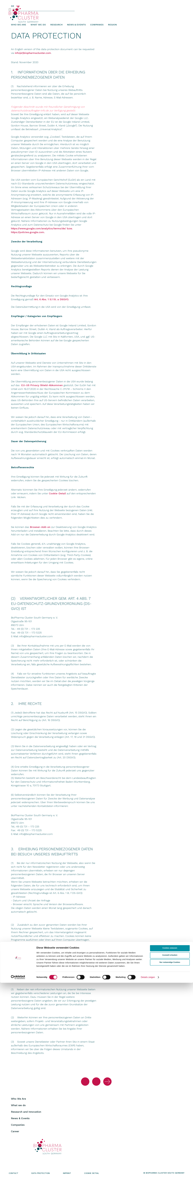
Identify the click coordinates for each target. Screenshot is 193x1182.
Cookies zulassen (169, 1147)
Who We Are (18, 27)
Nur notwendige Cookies (170, 1162)
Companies (97, 27)
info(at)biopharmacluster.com (33, 55)
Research (56, 27)
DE (12, 6)
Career (15, 1134)
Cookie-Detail (57, 496)
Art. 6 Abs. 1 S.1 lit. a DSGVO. (51, 302)
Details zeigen (148, 1176)
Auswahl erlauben (169, 1155)
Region (112, 27)
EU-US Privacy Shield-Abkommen (42, 388)
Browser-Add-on (40, 529)
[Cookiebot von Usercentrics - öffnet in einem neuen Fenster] (18, 1176)
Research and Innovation (26, 1114)
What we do (38, 27)
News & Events (76, 27)
